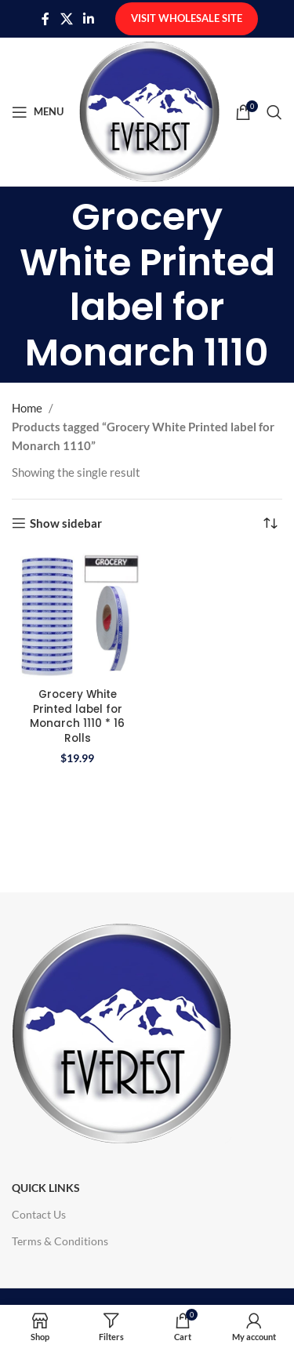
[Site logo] (149, 110)
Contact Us (39, 1214)
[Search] (274, 112)
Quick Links (46, 1187)
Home (27, 408)
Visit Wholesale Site (186, 18)
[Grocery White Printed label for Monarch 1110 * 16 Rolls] (77, 615)
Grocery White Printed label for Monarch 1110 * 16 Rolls (77, 717)
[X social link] (66, 19)
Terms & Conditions (60, 1241)
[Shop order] (270, 523)
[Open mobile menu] (37, 112)
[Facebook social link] (45, 19)
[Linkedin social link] (89, 19)
